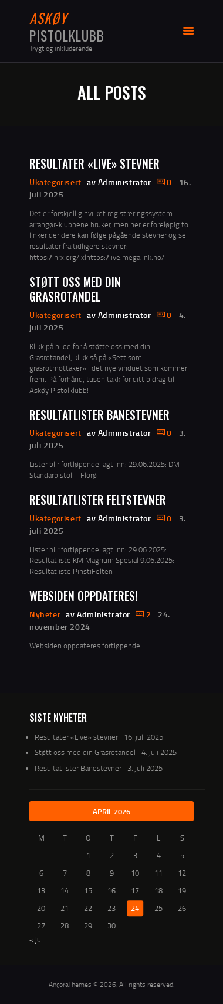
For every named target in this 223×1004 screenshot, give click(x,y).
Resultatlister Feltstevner (97, 500)
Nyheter (44, 614)
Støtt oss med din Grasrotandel (75, 290)
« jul (36, 939)
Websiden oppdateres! (83, 596)
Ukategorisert (55, 181)
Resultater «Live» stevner (94, 163)
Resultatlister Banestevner (99, 415)
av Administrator (120, 181)
